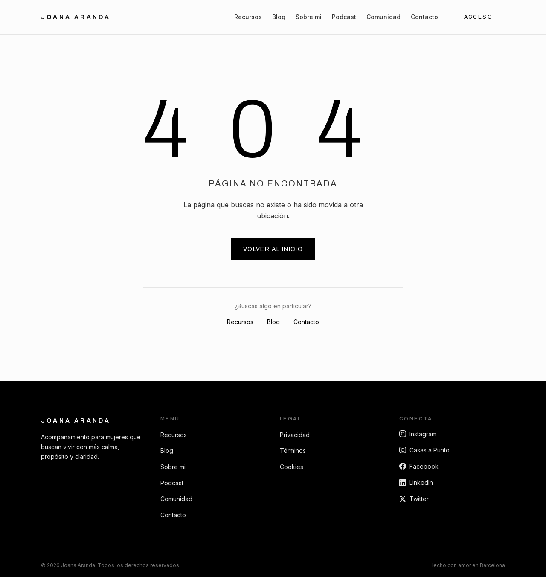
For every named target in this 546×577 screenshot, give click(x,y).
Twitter (414, 498)
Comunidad (383, 16)
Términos (293, 450)
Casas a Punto (424, 450)
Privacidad (295, 434)
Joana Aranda (75, 421)
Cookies (291, 466)
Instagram (417, 434)
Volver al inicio (273, 249)
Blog (278, 16)
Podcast (344, 16)
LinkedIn (416, 482)
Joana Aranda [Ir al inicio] (75, 17)
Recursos (248, 16)
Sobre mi (309, 16)
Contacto (424, 16)
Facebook (419, 466)
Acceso (478, 17)
